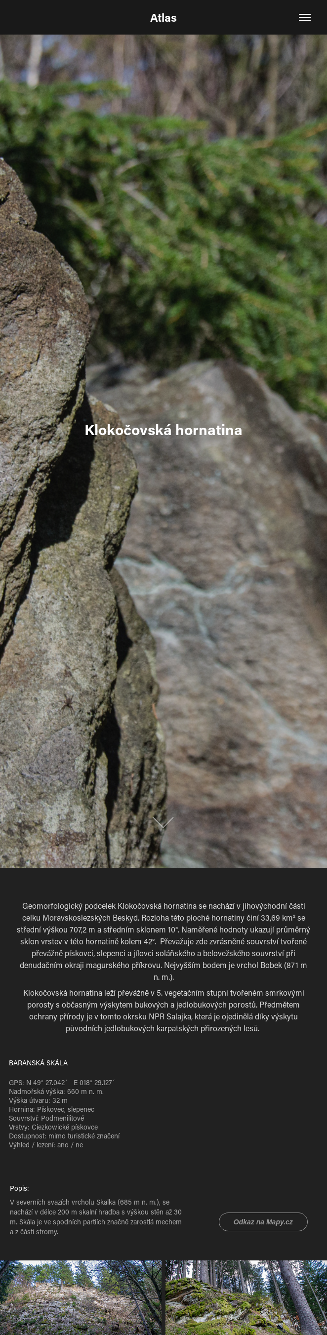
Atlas (163, 17)
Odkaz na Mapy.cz (263, 1222)
